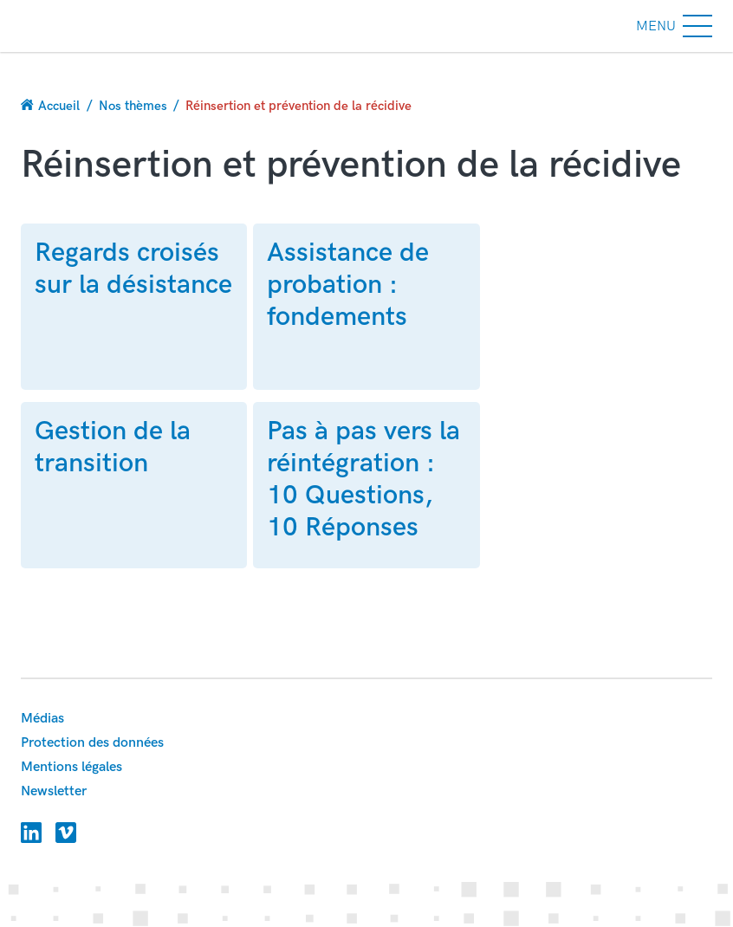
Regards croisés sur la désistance (133, 269)
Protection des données (92, 743)
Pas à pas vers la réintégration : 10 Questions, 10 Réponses (363, 479)
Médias (42, 718)
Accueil (59, 105)
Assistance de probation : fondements (348, 285)
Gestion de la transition (113, 447)
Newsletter (54, 791)
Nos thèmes (133, 105)
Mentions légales (71, 767)
